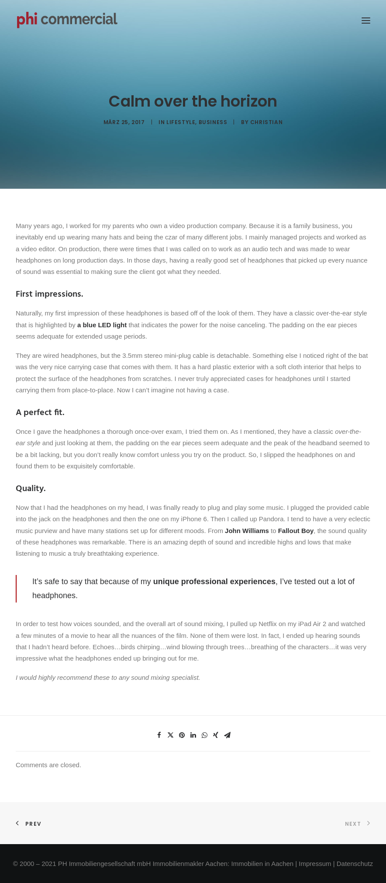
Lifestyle (180, 122)
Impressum (315, 863)
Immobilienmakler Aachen (189, 863)
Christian (266, 122)
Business (213, 122)
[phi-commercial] (67, 20)
